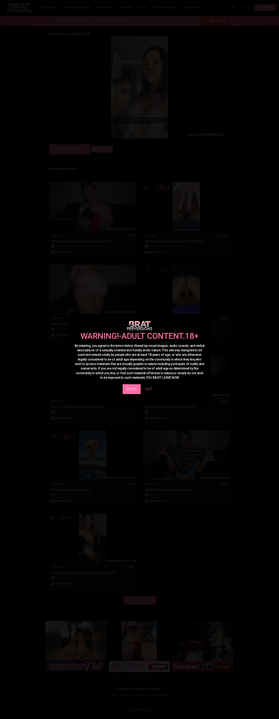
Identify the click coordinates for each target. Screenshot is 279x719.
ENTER (132, 389)
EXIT (149, 389)
